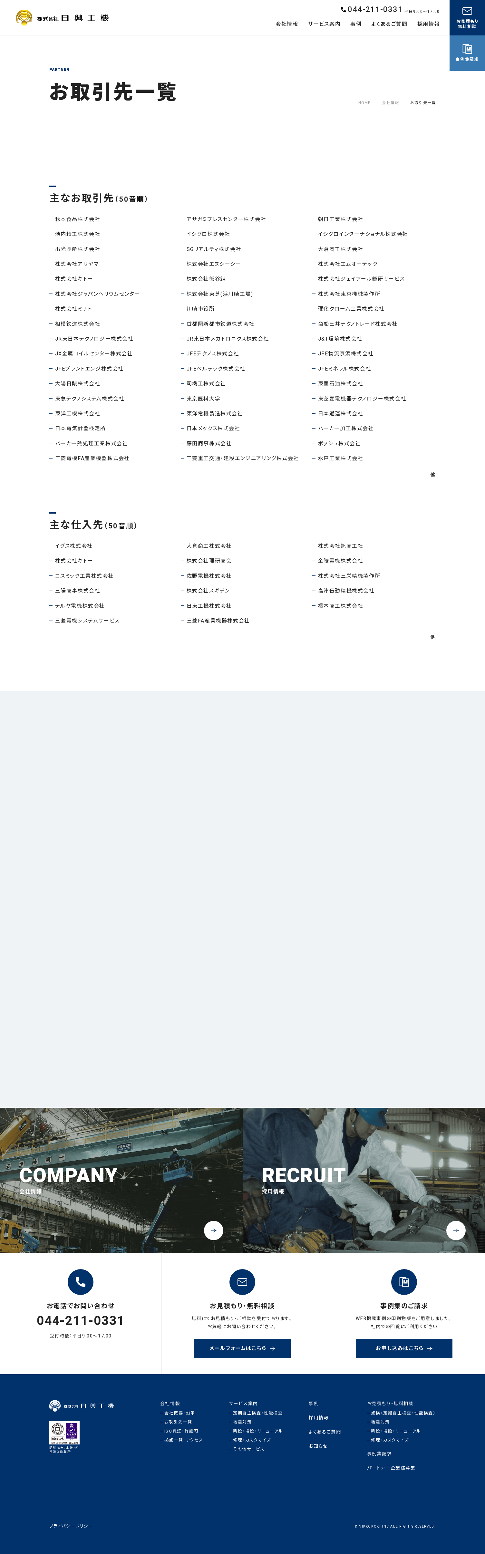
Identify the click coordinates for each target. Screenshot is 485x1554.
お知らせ (318, 1446)
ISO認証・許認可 (181, 1431)
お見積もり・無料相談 (390, 1403)
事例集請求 (379, 1454)
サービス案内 (243, 1403)
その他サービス (249, 1449)
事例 (314, 1403)
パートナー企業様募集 (391, 1468)
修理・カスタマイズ (252, 1440)
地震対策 (242, 1422)
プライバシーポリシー (71, 1526)
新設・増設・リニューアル (258, 1431)
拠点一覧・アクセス (183, 1440)
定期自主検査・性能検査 (258, 1413)
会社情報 (170, 1403)
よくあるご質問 (325, 1432)
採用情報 (319, 1417)
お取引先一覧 (178, 1422)
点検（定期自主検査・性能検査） (403, 1413)
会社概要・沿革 (179, 1413)
